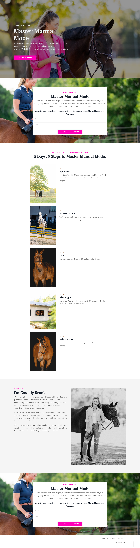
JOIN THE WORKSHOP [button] (25, 58)
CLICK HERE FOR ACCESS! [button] (70, 132)
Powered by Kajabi (121, 543)
